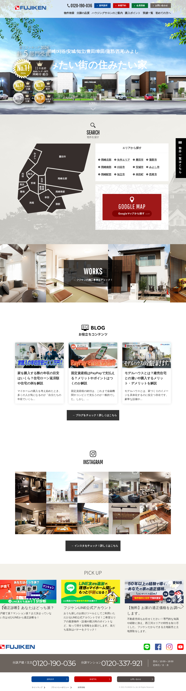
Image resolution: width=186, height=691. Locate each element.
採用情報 (81, 687)
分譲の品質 (83, 13)
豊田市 (140, 159)
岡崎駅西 (106, 174)
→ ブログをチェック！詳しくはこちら (94, 415)
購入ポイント (132, 13)
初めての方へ (163, 13)
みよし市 (154, 167)
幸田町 (140, 174)
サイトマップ (37, 687)
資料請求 (103, 5)
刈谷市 (121, 167)
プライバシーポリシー (60, 687)
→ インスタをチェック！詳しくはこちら (94, 545)
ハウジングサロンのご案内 (107, 13)
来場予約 (122, 5)
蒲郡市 (153, 159)
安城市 (140, 167)
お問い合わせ (161, 5)
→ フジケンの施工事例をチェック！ (93, 273)
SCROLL (93, 103)
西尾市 (153, 174)
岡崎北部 (106, 159)
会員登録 (140, 5)
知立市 (121, 174)
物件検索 (69, 13)
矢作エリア (123, 159)
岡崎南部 (106, 167)
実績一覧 (148, 13)
